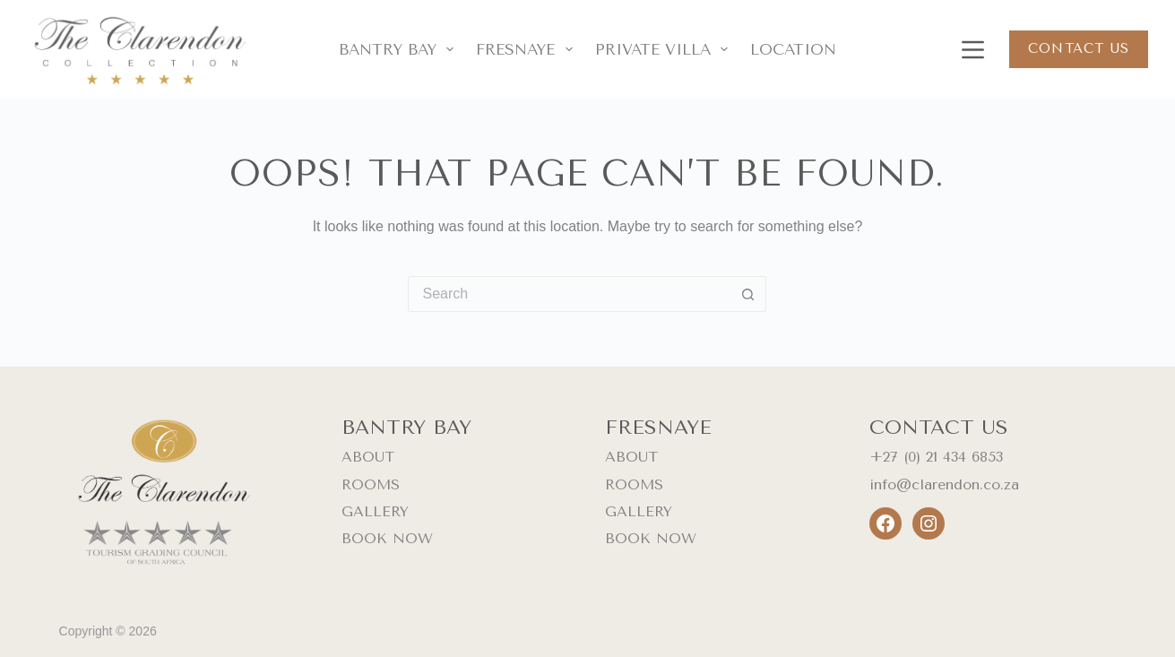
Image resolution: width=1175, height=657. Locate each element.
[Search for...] (569, 294)
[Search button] (748, 294)
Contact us (1078, 48)
